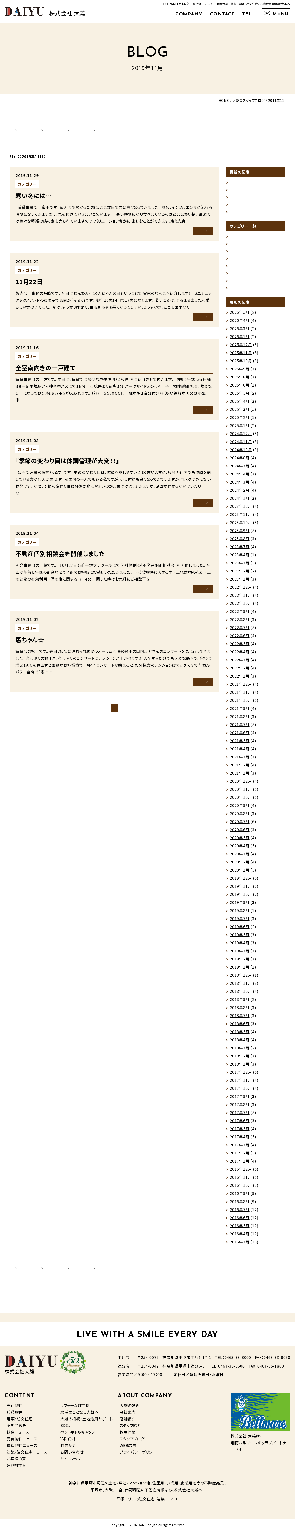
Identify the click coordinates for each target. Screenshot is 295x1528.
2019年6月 (240, 929)
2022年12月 (241, 590)
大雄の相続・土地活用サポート (86, 1415)
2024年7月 (240, 469)
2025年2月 (240, 420)
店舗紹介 (128, 1415)
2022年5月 (240, 647)
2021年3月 (240, 760)
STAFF (104, 125)
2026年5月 (240, 315)
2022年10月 (241, 606)
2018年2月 (240, 1059)
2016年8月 (240, 1204)
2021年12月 (241, 687)
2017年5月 (240, 1132)
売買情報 (238, 266)
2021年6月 (240, 735)
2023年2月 (240, 574)
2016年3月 (240, 1245)
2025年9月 (240, 372)
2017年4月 (240, 1140)
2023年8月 (240, 541)
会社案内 (128, 1409)
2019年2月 (240, 962)
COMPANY (188, 14)
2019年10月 (241, 897)
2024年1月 (240, 501)
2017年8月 (240, 1107)
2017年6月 (240, 1123)
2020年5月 (240, 841)
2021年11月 (241, 695)
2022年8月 (240, 622)
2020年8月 (240, 816)
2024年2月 (240, 493)
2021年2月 (240, 768)
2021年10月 (241, 703)
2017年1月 (240, 1164)
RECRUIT (142, 125)
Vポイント (68, 1435)
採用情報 (128, 1429)
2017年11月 (241, 1083)
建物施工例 (17, 1462)
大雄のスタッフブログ (248, 100)
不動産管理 (17, 1422)
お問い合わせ (72, 1449)
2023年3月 (240, 566)
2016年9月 (240, 1196)
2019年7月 (240, 921)
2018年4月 (240, 1043)
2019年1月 (240, 970)
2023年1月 (240, 582)
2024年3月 (240, 485)
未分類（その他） (56, 178)
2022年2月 (240, 671)
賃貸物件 (15, 1409)
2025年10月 (241, 364)
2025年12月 (241, 347)
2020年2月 (240, 865)
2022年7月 (240, 630)
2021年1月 (240, 776)
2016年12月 (241, 1172)
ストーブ (237, 208)
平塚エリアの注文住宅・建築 (140, 1496)
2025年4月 (240, 404)
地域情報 (238, 258)
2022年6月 (240, 638)
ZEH (175, 1496)
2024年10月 (241, 453)
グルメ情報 (239, 241)
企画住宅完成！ (243, 176)
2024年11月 (241, 444)
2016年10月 (241, 1188)
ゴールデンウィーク (246, 200)
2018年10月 (241, 994)
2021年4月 (240, 752)
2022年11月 (241, 598)
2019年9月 (240, 905)
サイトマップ (70, 1455)
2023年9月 (240, 533)
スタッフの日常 (55, 621)
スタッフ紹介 (130, 1422)
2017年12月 (241, 1075)
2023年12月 (241, 509)
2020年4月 (240, 849)
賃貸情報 (51, 350)
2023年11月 (241, 517)
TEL (247, 14)
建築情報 (238, 282)
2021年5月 (240, 744)
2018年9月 (240, 1002)
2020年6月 (240, 832)
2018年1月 (240, 1067)
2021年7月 (240, 727)
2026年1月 (240, 339)
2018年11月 (241, 986)
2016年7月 (240, 1212)
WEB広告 (128, 1442)
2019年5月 (240, 938)
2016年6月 (240, 1220)
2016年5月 (240, 1229)
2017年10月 (241, 1091)
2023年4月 (240, 558)
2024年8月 (240, 461)
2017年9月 (240, 1099)
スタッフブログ (132, 1435)
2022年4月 (240, 655)
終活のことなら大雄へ (79, 1409)
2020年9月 (240, 808)
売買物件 (15, 1402)
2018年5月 (240, 1035)
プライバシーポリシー (138, 1449)
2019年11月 (241, 889)
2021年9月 (240, 711)
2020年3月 (240, 857)
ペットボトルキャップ (77, 1429)
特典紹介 (68, 1442)
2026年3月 (240, 331)
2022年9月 (240, 614)
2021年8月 (240, 719)
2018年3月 (240, 1051)
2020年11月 (241, 792)
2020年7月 (240, 824)
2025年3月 (240, 412)
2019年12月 (241, 881)
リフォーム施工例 (75, 1402)
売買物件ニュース (22, 1435)
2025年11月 (241, 356)
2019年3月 (240, 954)
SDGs (65, 1422)
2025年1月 (240, 428)
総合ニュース (18, 1429)
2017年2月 (240, 1156)
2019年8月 (240, 913)
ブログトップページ (114, 701)
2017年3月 (240, 1148)
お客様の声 (16, 1455)
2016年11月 (241, 1180)
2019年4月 (240, 946)
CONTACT (222, 14)
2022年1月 (240, 679)
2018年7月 (240, 1018)
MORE (194, 225)
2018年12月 (241, 978)
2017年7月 (240, 1115)
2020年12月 (241, 784)
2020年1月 (240, 873)
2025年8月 (240, 380)
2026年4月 (240, 323)
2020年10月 (241, 800)
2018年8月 (240, 1010)
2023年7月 (240, 550)
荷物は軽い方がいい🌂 (250, 192)
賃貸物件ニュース (22, 1442)
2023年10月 (241, 525)
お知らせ (237, 233)
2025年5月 (240, 396)
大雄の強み (129, 1402)
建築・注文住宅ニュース (27, 1449)
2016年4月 (240, 1237)
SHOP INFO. (64, 125)
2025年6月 (240, 388)
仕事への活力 (242, 184)
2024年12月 (241, 436)
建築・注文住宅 (20, 1415)
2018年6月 (240, 1026)
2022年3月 (240, 663)
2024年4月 (240, 477)
